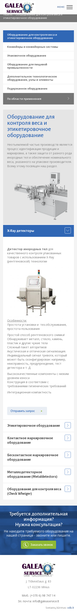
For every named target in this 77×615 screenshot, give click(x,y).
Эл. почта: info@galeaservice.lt (38, 601)
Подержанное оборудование (27, 88)
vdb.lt (70, 607)
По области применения (38, 99)
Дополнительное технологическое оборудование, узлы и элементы (32, 78)
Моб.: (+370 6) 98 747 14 (38, 595)
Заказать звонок (42, 544)
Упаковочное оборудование (26, 55)
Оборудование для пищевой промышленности (27, 65)
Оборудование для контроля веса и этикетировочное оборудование (32, 36)
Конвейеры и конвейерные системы (32, 47)
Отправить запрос (22, 411)
